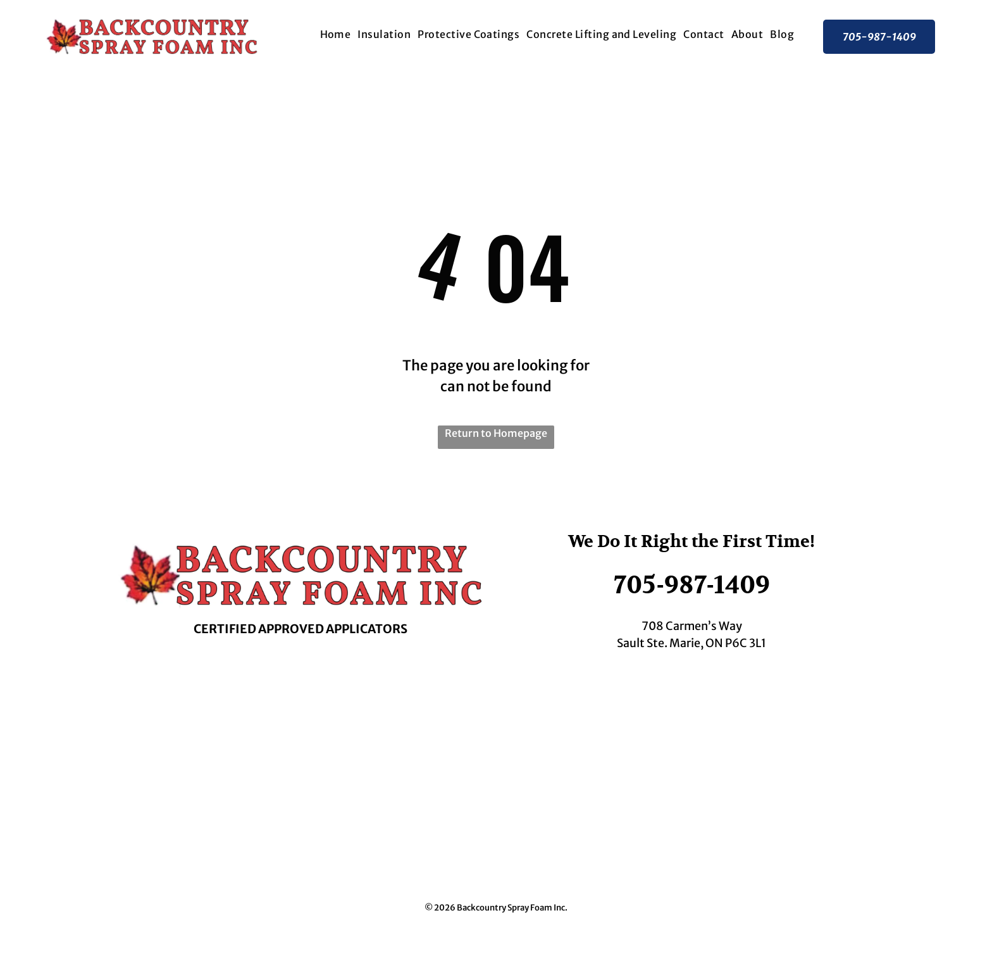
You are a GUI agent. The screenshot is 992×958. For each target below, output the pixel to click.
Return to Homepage (496, 433)
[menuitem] (335, 34)
